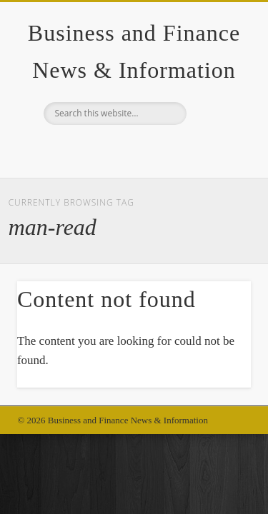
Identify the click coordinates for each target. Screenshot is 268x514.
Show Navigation (216, 127)
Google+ (132, 149)
